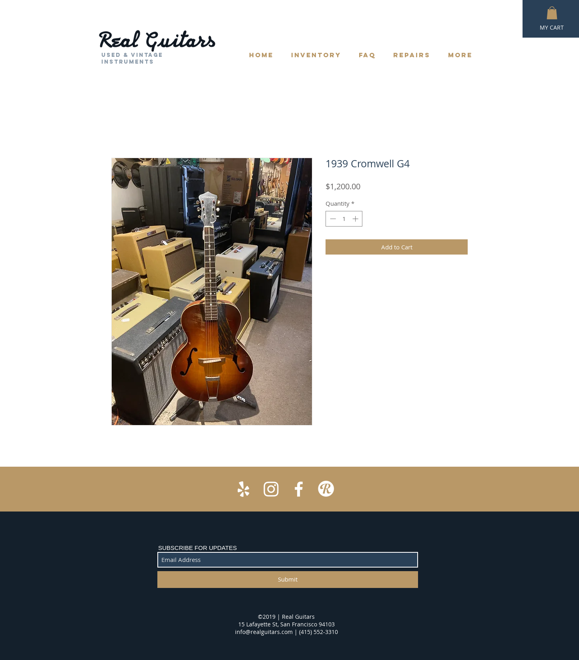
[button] (552, 12)
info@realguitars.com (264, 632)
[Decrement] (332, 218)
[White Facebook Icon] (299, 489)
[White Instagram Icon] (271, 489)
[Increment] (356, 218)
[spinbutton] (344, 218)
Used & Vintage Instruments (132, 58)
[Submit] (287, 579)
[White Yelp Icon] (243, 489)
